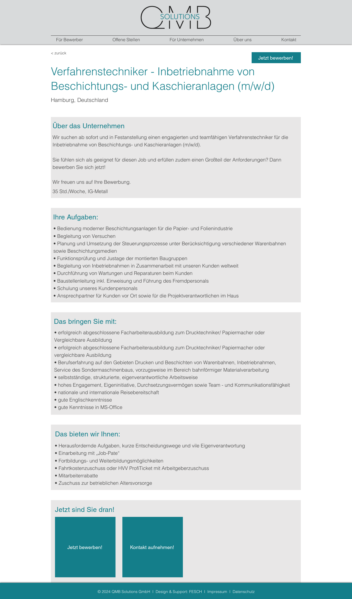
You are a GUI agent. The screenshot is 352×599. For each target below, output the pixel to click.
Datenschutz (244, 591)
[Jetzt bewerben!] (276, 57)
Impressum (217, 591)
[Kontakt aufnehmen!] (152, 547)
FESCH (195, 591)
